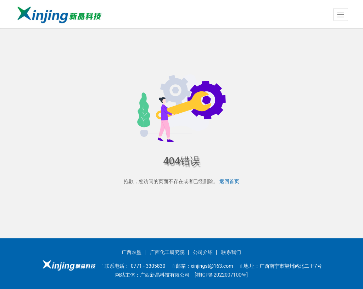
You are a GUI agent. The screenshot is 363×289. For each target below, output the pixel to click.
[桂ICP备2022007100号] (219, 275)
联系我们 (231, 252)
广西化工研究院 (167, 252)
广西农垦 (131, 252)
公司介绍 (203, 252)
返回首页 (229, 181)
